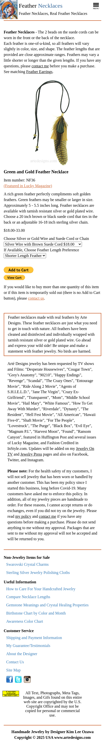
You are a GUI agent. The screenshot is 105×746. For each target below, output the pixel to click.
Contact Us (15, 662)
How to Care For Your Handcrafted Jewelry (41, 589)
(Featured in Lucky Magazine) (28, 186)
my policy (23, 516)
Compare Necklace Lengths (28, 597)
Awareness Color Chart (24, 621)
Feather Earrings (39, 72)
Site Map (13, 670)
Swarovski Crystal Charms (27, 564)
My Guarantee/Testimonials (28, 645)
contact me (40, 66)
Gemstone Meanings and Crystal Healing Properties (47, 605)
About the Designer (21, 654)
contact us (36, 298)
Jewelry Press (31, 454)
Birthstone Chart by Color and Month (36, 613)
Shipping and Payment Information (34, 638)
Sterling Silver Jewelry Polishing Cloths (38, 572)
